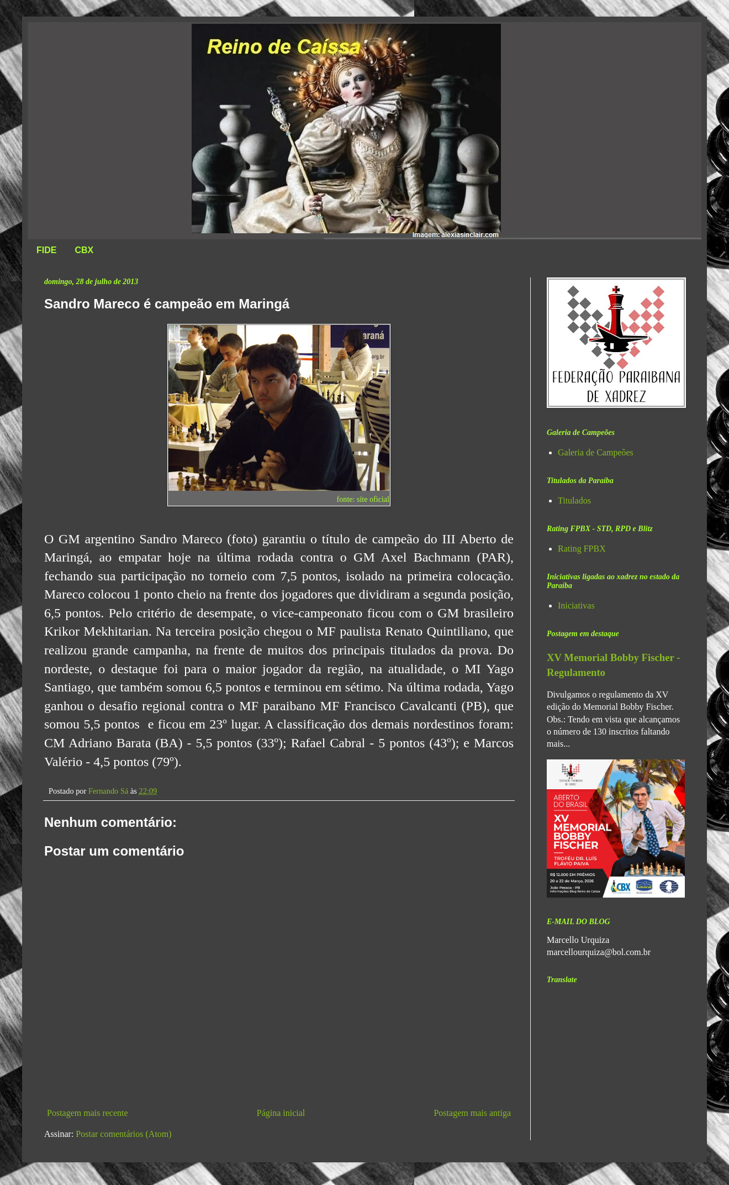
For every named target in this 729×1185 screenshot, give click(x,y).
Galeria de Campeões (595, 452)
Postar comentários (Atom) (123, 1134)
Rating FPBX (582, 548)
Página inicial (281, 1113)
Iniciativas (576, 605)
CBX (84, 250)
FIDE (46, 250)
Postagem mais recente (87, 1113)
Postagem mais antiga (472, 1113)
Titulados (574, 500)
